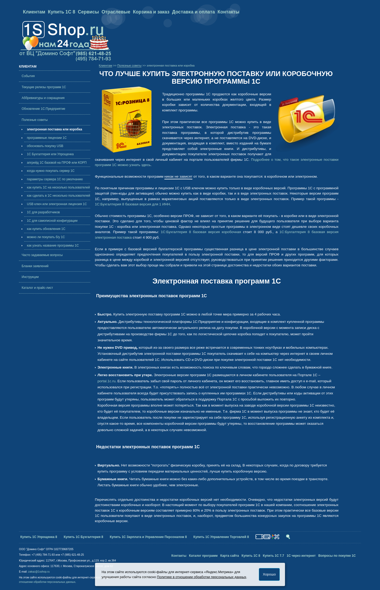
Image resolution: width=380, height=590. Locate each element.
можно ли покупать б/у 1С (46, 237)
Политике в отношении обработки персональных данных (201, 577)
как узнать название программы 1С (53, 245)
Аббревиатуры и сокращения (43, 98)
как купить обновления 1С (46, 229)
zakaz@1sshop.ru (39, 571)
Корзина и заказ (151, 12)
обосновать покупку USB (45, 146)
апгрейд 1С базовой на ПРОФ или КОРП (57, 162)
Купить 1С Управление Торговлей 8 (221, 537)
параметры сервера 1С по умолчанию (55, 179)
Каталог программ (203, 556)
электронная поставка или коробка (54, 129)
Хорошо (269, 574)
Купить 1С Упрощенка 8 (38, 537)
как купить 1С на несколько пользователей (58, 187)
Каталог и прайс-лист (37, 288)
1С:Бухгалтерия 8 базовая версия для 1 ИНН (132, 204)
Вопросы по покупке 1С (337, 556)
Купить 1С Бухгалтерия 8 (83, 537)
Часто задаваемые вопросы (42, 255)
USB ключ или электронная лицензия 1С (57, 204)
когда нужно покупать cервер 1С (51, 171)
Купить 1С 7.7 (273, 556)
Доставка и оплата (193, 12)
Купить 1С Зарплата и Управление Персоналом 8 (148, 537)
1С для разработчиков (43, 212)
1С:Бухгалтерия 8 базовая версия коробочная (201, 232)
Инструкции (30, 277)
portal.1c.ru (107, 381)
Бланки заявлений (35, 266)
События (28, 76)
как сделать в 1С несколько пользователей (58, 195)
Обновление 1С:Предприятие (43, 109)
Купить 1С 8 (61, 12)
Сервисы (88, 12)
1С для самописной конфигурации (52, 221)
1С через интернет (301, 556)
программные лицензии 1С (47, 138)
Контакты (228, 12)
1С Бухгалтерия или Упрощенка (50, 154)
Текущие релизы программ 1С (44, 87)
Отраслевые (116, 12)
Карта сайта (229, 556)
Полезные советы (35, 120)
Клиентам (34, 12)
